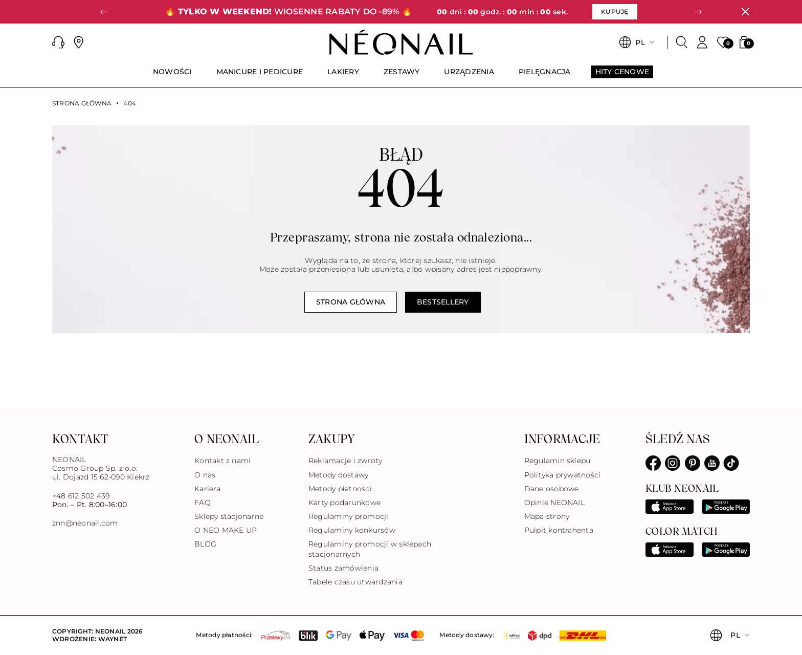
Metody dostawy (338, 474)
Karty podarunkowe (344, 502)
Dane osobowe (551, 488)
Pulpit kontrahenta (558, 530)
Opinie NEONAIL (554, 502)
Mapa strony (547, 516)
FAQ (202, 502)
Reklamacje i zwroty (345, 460)
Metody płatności (340, 488)
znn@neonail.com (85, 523)
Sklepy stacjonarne (228, 516)
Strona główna (82, 103)
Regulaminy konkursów (351, 530)
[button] (104, 12)
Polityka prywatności (562, 474)
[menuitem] (172, 76)
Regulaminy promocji (348, 516)
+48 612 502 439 (81, 495)
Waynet (112, 639)
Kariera (207, 488)
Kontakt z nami (222, 460)
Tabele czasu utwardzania (355, 581)
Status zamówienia (343, 568)
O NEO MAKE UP (225, 530)
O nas (204, 474)
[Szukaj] (682, 42)
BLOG (205, 544)
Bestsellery (443, 302)
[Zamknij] (745, 11)
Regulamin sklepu (557, 460)
